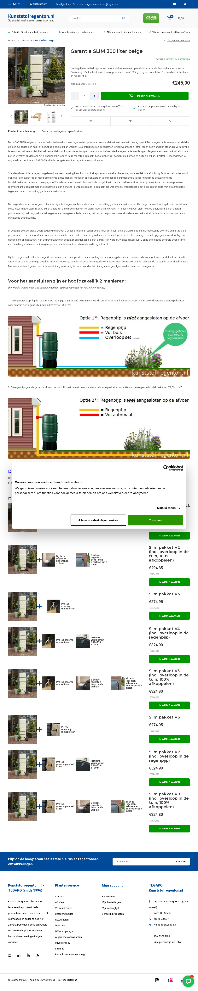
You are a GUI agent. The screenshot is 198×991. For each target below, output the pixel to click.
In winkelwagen (145, 99)
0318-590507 (38, 4)
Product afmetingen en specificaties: (62, 134)
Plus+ (52, 983)
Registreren (108, 899)
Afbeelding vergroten (55, 108)
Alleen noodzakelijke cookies (98, 520)
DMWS (43, 983)
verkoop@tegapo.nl (165, 927)
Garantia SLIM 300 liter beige (38, 43)
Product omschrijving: (22, 134)
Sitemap (59, 951)
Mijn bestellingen (111, 905)
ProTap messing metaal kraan (68, 732)
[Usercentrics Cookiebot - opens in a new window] (166, 468)
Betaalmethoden (64, 916)
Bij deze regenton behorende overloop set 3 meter (99, 563)
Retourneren (62, 922)
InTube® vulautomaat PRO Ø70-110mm (97, 644)
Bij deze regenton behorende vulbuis (62, 563)
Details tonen (166, 507)
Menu (14, 4)
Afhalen (59, 905)
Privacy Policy (62, 945)
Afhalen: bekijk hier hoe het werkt (122, 35)
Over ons (60, 928)
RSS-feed (62, 983)
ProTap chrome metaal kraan (68, 609)
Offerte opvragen (64, 934)
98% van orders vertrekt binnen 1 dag (169, 35)
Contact (59, 899)
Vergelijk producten (113, 916)
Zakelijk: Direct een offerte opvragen (28, 35)
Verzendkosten (63, 911)
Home (11, 43)
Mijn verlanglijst (110, 911)
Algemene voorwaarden (68, 939)
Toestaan (155, 520)
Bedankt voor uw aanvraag (70, 957)
